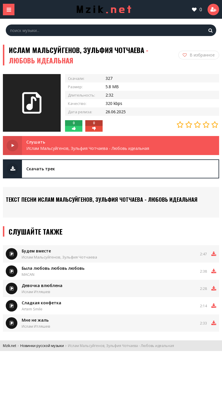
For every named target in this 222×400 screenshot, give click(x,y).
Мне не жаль (35, 320)
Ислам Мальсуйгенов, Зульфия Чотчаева (59, 257)
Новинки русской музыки (42, 345)
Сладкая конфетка (41, 302)
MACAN (28, 274)
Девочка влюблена (42, 285)
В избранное (199, 55)
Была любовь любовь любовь (53, 268)
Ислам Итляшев (36, 291)
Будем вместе (36, 251)
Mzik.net (9, 345)
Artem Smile (32, 309)
